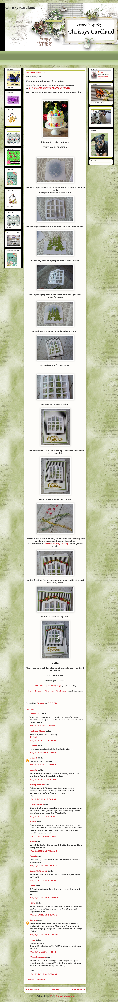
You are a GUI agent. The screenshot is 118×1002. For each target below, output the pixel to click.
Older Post (78, 989)
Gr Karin (34, 737)
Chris (32, 885)
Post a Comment (36, 979)
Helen (32, 940)
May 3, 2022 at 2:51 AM (43, 816)
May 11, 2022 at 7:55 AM (43, 974)
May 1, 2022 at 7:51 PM (42, 726)
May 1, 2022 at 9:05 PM (43, 779)
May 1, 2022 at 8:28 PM (43, 752)
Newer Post (32, 989)
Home (55, 989)
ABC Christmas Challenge (48, 686)
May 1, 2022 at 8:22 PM (43, 740)
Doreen (33, 746)
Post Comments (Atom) (62, 996)
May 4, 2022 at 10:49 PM (44, 897)
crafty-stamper (37, 785)
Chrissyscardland (20, 7)
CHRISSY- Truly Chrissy (56, 543)
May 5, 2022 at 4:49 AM (43, 915)
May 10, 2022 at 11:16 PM (43, 952)
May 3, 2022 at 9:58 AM (43, 865)
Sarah (33, 841)
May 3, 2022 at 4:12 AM (43, 836)
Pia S (32, 903)
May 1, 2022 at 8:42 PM (43, 765)
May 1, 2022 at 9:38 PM (43, 799)
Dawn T (33, 758)
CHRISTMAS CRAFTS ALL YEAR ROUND (49, 88)
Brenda (33, 856)
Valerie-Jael (35, 714)
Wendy (33, 920)
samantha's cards (38, 871)
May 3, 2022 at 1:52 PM (43, 880)
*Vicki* (33, 822)
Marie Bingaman (38, 957)
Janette (33, 770)
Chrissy (102, 72)
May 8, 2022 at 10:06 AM (44, 934)
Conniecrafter (37, 804)
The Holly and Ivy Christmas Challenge (47, 691)
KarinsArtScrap (37, 731)
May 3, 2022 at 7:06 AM (43, 851)
